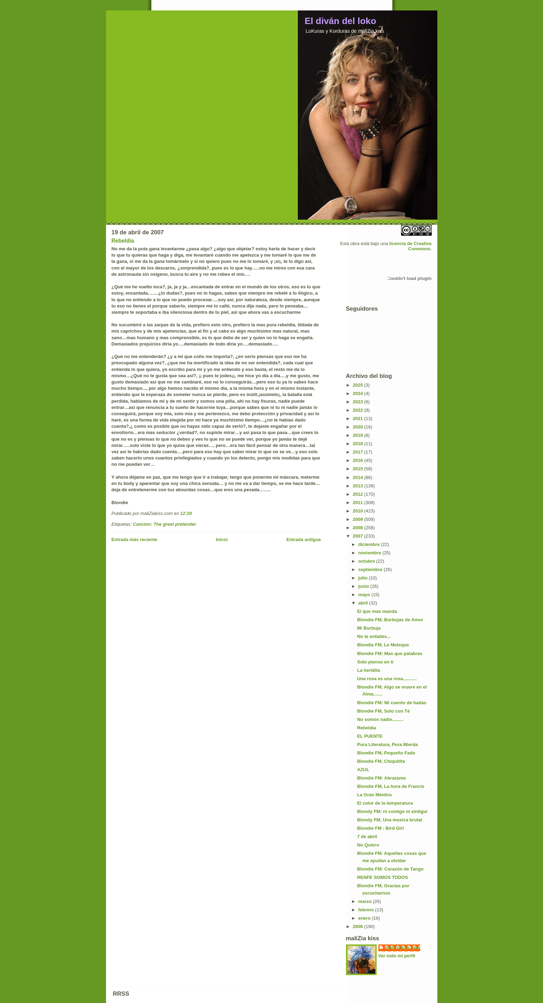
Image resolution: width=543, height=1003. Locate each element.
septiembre (371, 569)
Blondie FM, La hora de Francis (390, 786)
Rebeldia (123, 241)
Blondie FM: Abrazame (381, 778)
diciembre (369, 544)
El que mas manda (377, 611)
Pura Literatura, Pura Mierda (387, 744)
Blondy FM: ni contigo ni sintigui (392, 811)
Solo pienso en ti (375, 661)
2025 (358, 385)
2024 (358, 393)
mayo (364, 594)
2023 (358, 401)
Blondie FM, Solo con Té (383, 711)
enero (365, 918)
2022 (358, 410)
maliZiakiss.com (402, 947)
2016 (358, 460)
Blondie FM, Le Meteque (383, 644)
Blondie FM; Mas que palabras (389, 653)
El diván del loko (340, 21)
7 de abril (367, 836)
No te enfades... (374, 636)
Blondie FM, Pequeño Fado (386, 752)
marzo (365, 901)
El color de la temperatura (385, 803)
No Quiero (368, 845)
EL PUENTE (370, 736)
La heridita (368, 670)
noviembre (370, 552)
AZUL (363, 769)
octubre (367, 561)
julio (363, 577)
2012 (358, 494)
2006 (358, 926)
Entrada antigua (303, 539)
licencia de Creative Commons (410, 246)
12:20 (186, 513)
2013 (358, 485)
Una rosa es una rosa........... (387, 678)
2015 (358, 468)
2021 (358, 418)
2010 (358, 511)
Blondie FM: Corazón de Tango (390, 869)
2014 (358, 477)
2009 (358, 519)
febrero (366, 909)
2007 (358, 536)
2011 (358, 502)
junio (364, 586)
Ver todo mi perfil (396, 955)
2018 (358, 443)
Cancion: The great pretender (164, 524)
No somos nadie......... (380, 719)
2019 (358, 435)
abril (363, 603)
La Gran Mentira (374, 794)
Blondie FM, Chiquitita (381, 761)
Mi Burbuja (368, 628)
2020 (358, 427)
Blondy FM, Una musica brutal (389, 819)
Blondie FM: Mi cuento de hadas (392, 702)
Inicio (222, 539)
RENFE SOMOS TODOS (382, 877)
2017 (358, 452)
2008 (358, 527)
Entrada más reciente (135, 539)
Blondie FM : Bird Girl (380, 828)
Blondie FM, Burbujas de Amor (390, 619)
